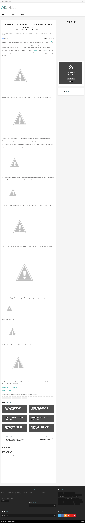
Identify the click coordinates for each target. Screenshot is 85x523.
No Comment (37, 29)
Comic (68, 496)
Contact (6, 1)
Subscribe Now (71, 78)
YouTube (77, 503)
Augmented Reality (63, 494)
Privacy (10, 1)
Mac (42, 50)
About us (30, 494)
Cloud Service (62, 496)
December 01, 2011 (20, 29)
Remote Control (24, 394)
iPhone (13, 14)
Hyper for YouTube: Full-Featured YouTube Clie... (15, 418)
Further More (5, 500)
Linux (46, 50)
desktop (51, 40)
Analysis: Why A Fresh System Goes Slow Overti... (40, 428)
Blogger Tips (72, 494)
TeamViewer (30, 394)
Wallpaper (71, 503)
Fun (72, 498)
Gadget (76, 498)
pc (21, 44)
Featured (22, 14)
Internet (28, 21)
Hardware (71, 500)
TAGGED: (4, 394)
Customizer (74, 496)
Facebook (61, 498)
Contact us (44, 494)
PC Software (33, 21)
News (18, 14)
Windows (3, 14)
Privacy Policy (31, 497)
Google (64, 500)
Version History (45, 497)
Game (60, 500)
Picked (30, 499)
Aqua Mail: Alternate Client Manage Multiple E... (13, 409)
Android (8, 14)
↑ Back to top (82, 521)
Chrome (79, 494)
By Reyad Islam (29, 29)
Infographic (78, 500)
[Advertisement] (62, 7)
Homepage (31, 492)
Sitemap (14, 1)
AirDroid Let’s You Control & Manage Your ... (13, 428)
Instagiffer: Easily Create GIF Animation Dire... (39, 409)
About (3, 1)
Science (64, 503)
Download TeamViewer (6, 390)
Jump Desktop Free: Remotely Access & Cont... (39, 418)
